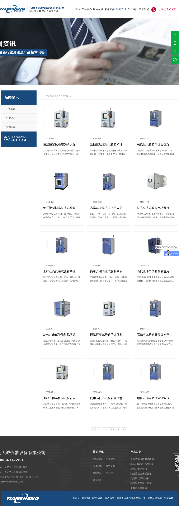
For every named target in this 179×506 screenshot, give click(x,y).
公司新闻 (10, 109)
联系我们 (144, 9)
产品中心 (87, 9)
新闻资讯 (121, 9)
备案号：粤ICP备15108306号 (87, 498)
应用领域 (98, 9)
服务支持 (110, 9)
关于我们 (133, 9)
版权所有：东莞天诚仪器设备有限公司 (125, 498)
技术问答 (10, 127)
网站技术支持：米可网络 (161, 498)
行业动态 (10, 118)
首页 (77, 9)
